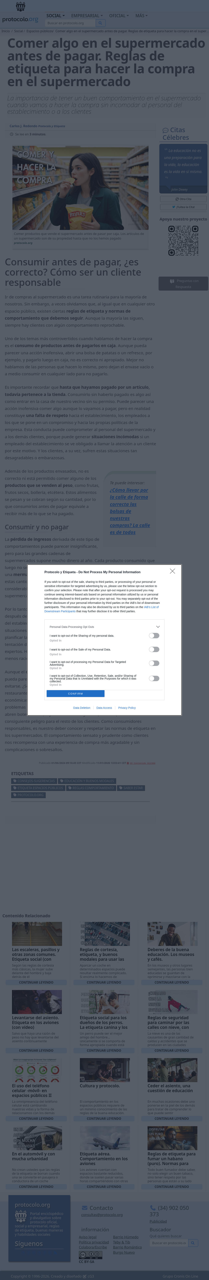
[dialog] (104, 640)
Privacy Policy (127, 707)
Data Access (104, 707)
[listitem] (104, 627)
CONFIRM (75, 693)
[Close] (174, 572)
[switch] (154, 635)
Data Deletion (81, 707)
